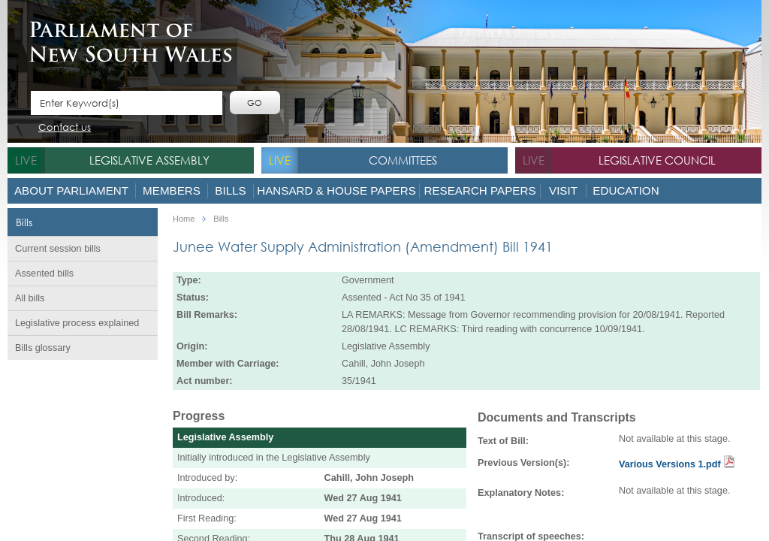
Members (172, 190)
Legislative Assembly (149, 160)
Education (626, 190)
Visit (563, 190)
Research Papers (479, 190)
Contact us (64, 128)
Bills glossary (43, 348)
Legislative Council (657, 160)
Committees (403, 160)
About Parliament (71, 190)
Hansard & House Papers (336, 190)
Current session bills (58, 248)
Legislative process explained (77, 323)
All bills (29, 298)
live (26, 160)
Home (184, 219)
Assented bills (44, 273)
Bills (230, 190)
